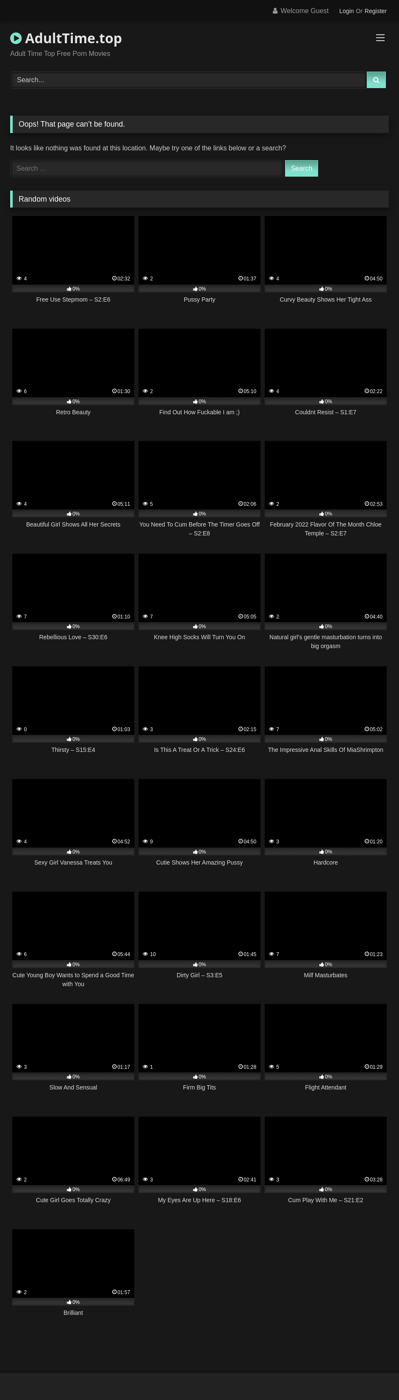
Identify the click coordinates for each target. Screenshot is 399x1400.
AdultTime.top (66, 38)
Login (346, 11)
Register (376, 11)
